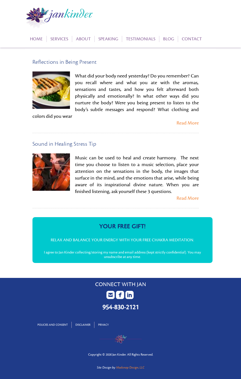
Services (59, 39)
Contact (192, 39)
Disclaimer (82, 325)
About (83, 39)
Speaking (108, 39)
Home (36, 39)
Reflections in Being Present (64, 62)
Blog (168, 39)
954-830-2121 (120, 307)
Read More (188, 123)
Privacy (103, 325)
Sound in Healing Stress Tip (64, 143)
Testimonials (140, 39)
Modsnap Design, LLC (130, 368)
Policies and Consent (52, 325)
